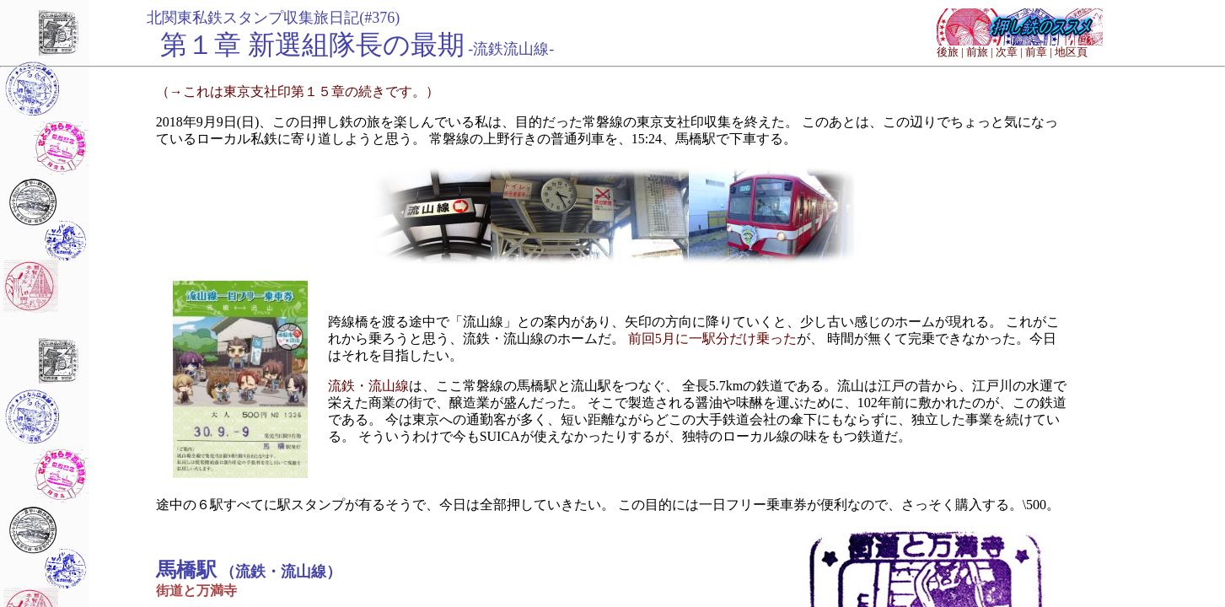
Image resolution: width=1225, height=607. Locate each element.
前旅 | (979, 52)
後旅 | (950, 52)
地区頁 (1071, 52)
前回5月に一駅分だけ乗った (712, 338)
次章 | (1009, 52)
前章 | (1038, 52)
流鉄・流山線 (368, 386)
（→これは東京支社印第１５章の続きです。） (297, 91)
